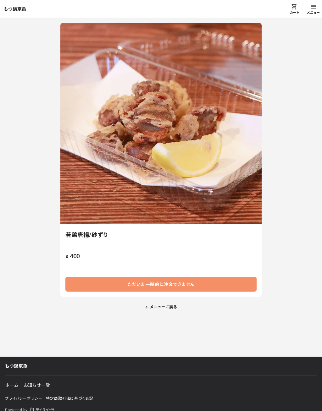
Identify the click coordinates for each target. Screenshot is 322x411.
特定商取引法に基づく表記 (69, 398)
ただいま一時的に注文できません (161, 284)
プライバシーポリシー (23, 398)
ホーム (12, 385)
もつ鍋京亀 (15, 9)
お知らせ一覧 (37, 385)
